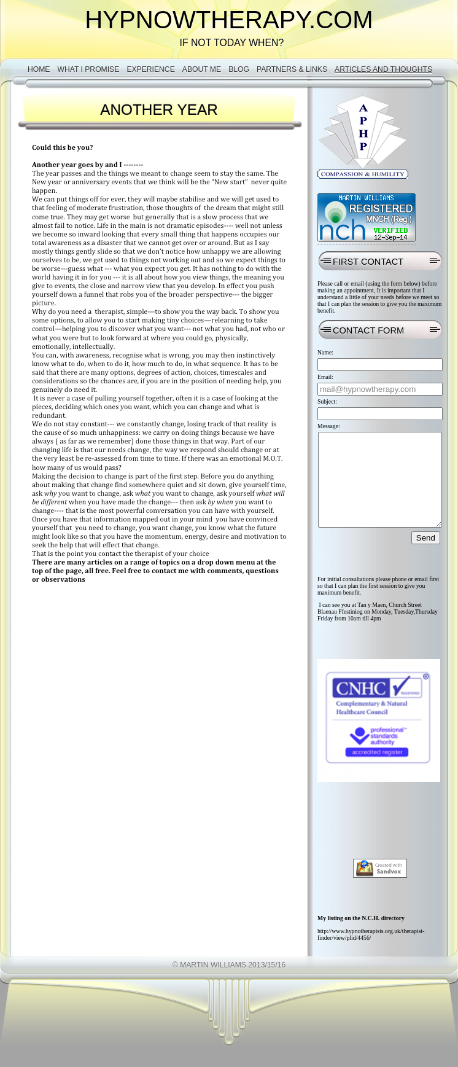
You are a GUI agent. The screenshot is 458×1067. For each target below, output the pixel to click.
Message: (328, 426)
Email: (325, 376)
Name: (325, 352)
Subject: (327, 401)
